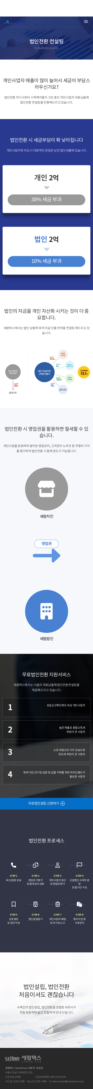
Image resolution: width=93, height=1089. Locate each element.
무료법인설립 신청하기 (46, 803)
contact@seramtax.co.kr (70, 1081)
